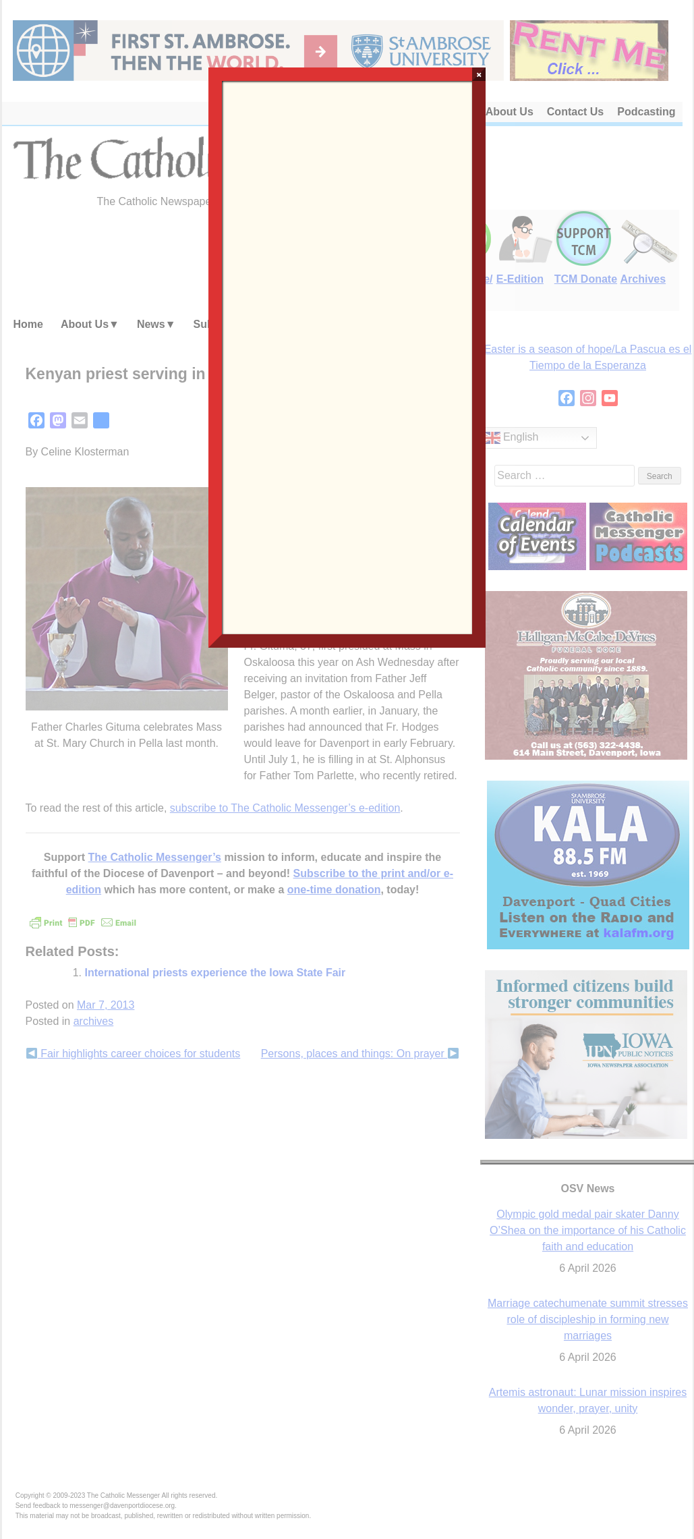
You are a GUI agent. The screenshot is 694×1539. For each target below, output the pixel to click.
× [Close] (479, 74)
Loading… (347, 356)
